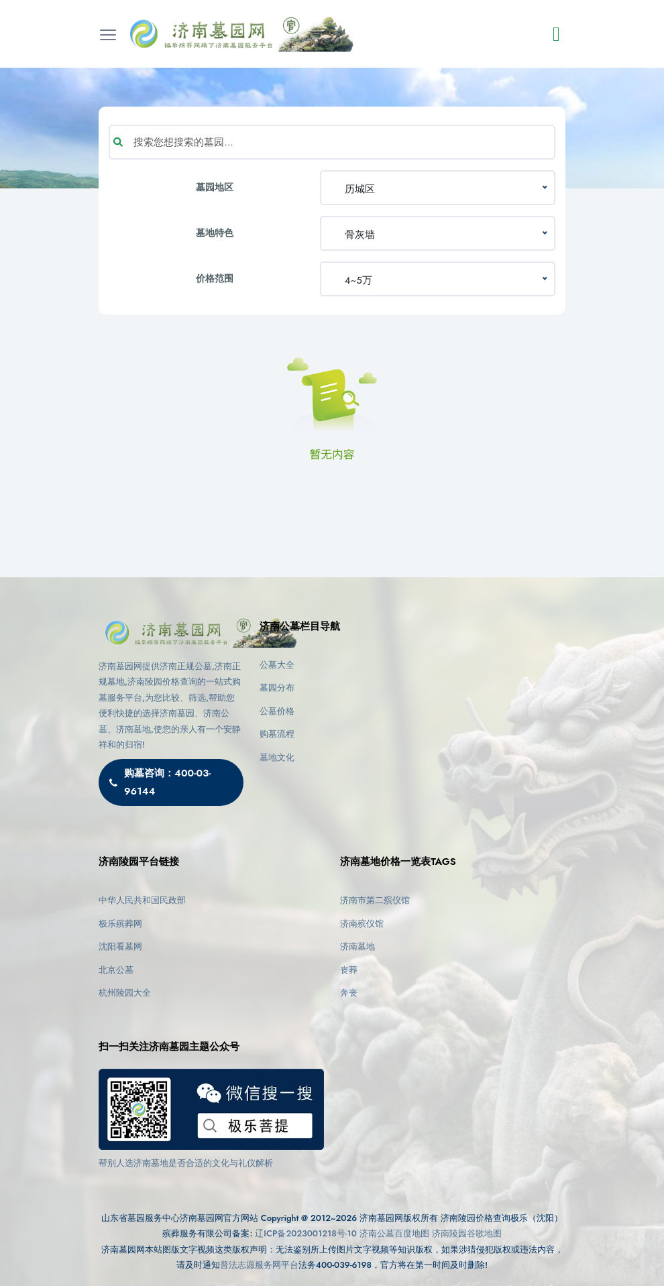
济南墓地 (357, 946)
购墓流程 (277, 733)
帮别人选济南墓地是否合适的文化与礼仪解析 (186, 1163)
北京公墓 (116, 969)
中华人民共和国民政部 (142, 900)
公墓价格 (277, 711)
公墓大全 (277, 664)
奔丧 (348, 992)
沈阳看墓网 (120, 946)
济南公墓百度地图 (394, 1233)
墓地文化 (277, 757)
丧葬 (348, 969)
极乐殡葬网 (120, 923)
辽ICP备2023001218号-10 (305, 1233)
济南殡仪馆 (362, 923)
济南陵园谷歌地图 (467, 1233)
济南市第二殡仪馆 (375, 900)
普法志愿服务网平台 (259, 1265)
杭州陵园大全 (125, 992)
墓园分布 (277, 687)
